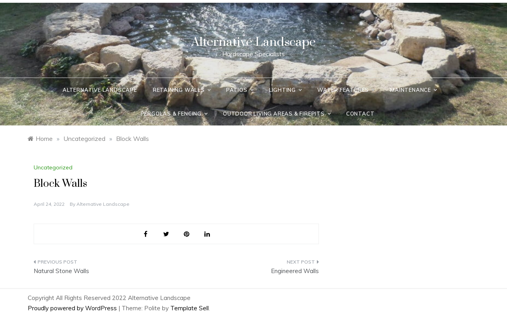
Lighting (285, 90)
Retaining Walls (181, 90)
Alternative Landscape (253, 42)
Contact (360, 113)
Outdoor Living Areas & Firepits (276, 113)
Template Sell (189, 308)
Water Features (345, 90)
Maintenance (413, 90)
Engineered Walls (295, 271)
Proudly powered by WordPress (73, 308)
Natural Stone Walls (61, 271)
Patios (239, 90)
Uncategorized (53, 167)
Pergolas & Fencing (174, 113)
